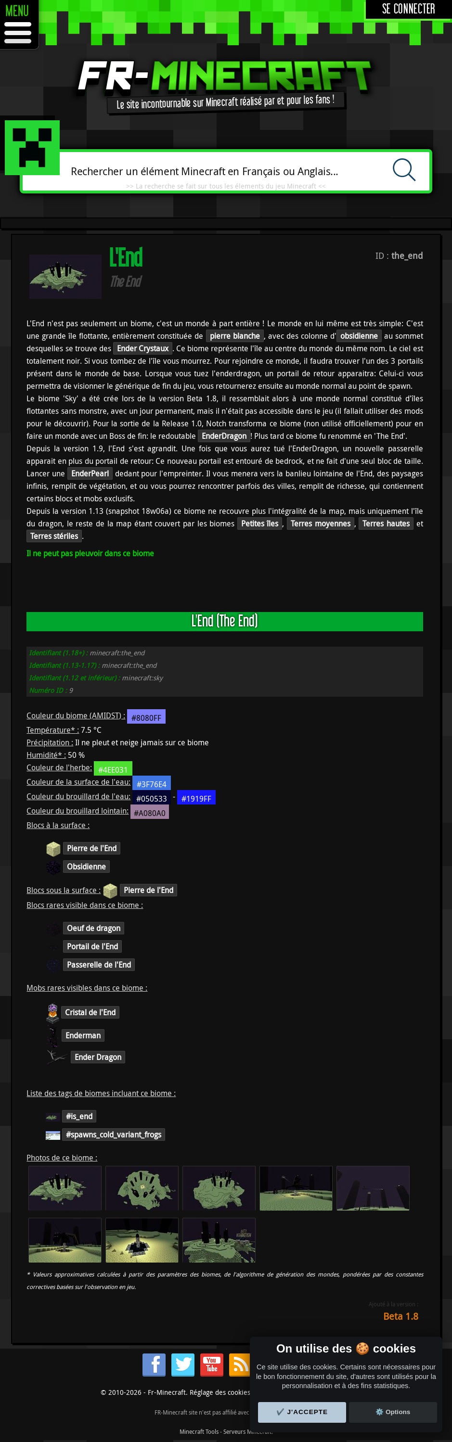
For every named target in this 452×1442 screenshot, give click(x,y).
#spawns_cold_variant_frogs (113, 1134)
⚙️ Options (392, 1412)
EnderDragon (224, 436)
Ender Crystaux (142, 348)
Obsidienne (86, 866)
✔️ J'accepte (302, 1412)
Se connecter (409, 9)
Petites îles (260, 523)
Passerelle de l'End (99, 964)
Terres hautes (386, 523)
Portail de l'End (92, 946)
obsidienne (359, 336)
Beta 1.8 (400, 1316)
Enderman (83, 1035)
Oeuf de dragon (93, 928)
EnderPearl (90, 473)
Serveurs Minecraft (247, 1431)
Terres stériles (54, 536)
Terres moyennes (320, 523)
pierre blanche (235, 336)
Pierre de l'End (91, 848)
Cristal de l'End (90, 1012)
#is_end (79, 1116)
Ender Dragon (98, 1057)
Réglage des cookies (220, 1392)
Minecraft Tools (199, 1431)
